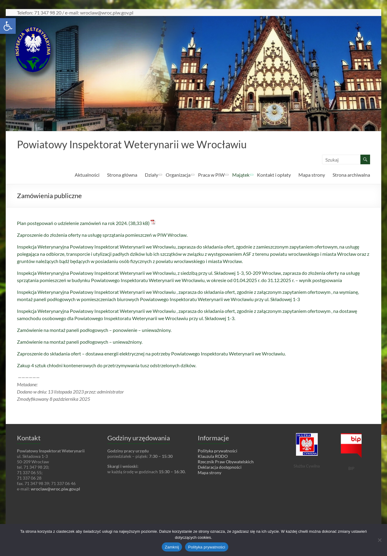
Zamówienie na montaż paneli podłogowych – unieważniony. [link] (79, 342)
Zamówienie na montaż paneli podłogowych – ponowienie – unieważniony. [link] (94, 330)
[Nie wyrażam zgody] (379, 540)
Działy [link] (151, 175)
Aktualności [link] (87, 175)
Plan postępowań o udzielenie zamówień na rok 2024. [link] (72, 223)
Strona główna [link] (122, 175)
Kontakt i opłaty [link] (274, 175)
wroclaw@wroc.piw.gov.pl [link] (55, 489)
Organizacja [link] (178, 175)
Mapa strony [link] (311, 175)
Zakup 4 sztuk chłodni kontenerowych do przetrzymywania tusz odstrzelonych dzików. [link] (106, 365)
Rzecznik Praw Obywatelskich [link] (226, 461)
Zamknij (172, 547)
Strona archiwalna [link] (351, 175)
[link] (8, 26)
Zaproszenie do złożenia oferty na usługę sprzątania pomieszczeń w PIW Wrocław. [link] (102, 235)
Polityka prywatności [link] (217, 451)
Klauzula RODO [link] (213, 456)
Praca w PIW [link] (211, 175)
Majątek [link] (240, 175)
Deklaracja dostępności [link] (220, 467)
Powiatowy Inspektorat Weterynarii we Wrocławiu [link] (138, 144)
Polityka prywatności (206, 547)
